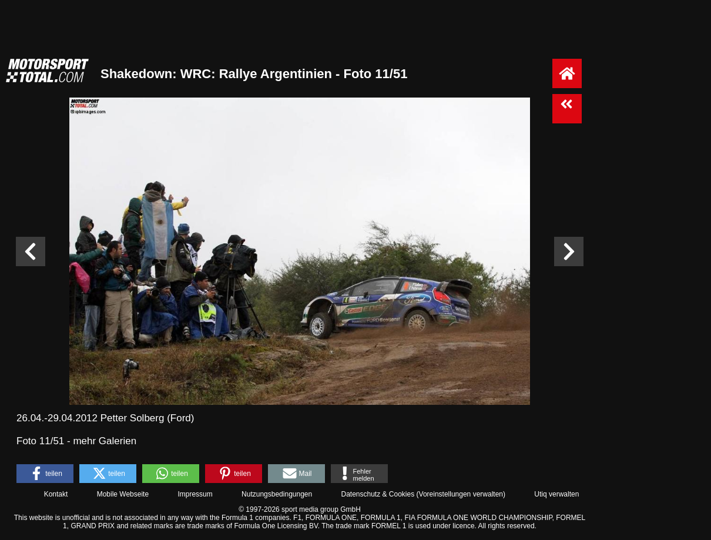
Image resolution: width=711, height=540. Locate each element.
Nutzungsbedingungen (277, 494)
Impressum (194, 494)
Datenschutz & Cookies (377, 494)
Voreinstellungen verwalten (461, 494)
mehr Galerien (104, 441)
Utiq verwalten (556, 494)
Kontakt (56, 494)
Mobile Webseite (123, 494)
